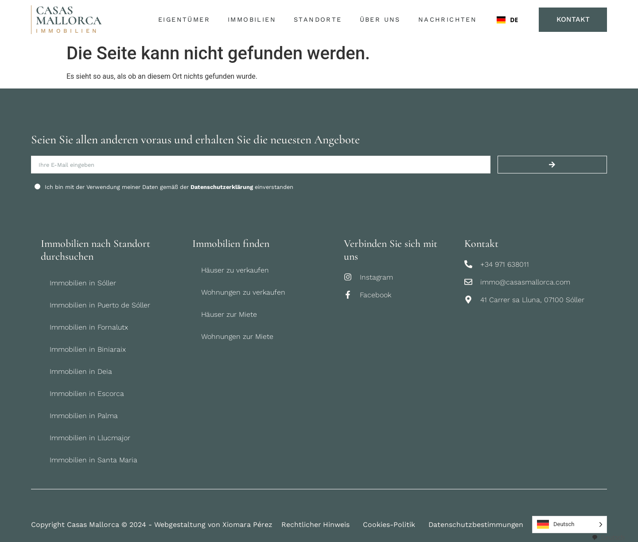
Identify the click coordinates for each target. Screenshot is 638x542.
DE (506, 19)
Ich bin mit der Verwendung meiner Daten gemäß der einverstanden (169, 187)
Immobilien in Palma (84, 415)
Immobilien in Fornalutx (89, 327)
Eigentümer (186, 19)
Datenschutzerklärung (222, 187)
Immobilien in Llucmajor (90, 438)
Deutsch (608, 537)
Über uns (381, 19)
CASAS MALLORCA (68, 15)
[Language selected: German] (570, 524)
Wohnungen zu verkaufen (243, 292)
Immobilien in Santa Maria (93, 460)
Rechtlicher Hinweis (315, 524)
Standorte (319, 19)
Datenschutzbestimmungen (477, 524)
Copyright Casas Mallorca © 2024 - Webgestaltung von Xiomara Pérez (151, 524)
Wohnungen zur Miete (237, 336)
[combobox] (507, 20)
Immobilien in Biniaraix (88, 349)
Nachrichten (447, 19)
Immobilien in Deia (81, 371)
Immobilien (253, 19)
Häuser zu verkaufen (235, 270)
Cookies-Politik (389, 524)
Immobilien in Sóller (83, 283)
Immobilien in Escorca (87, 393)
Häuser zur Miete (229, 314)
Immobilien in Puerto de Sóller (100, 305)
